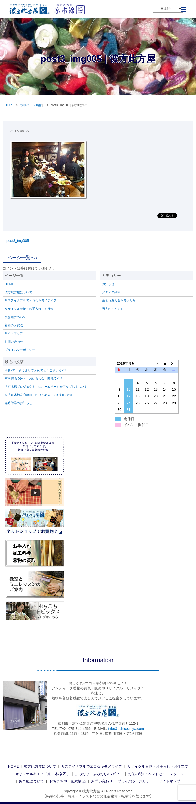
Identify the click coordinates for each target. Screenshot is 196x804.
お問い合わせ (14, 341)
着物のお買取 (14, 325)
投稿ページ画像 (31, 105)
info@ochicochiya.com (126, 729)
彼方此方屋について (18, 292)
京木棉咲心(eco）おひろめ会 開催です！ (34, 378)
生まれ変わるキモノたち (119, 300)
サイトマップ (14, 333)
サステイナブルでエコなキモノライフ (31, 300)
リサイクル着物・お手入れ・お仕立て (31, 309)
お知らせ (108, 284)
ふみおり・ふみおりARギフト (99, 774)
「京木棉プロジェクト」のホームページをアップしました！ (46, 386)
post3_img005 (17, 241)
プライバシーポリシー (20, 350)
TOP (9, 105)
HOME (9, 284)
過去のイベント (113, 309)
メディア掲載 (111, 292)
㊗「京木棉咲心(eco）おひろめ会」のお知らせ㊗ (38, 395)
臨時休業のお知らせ (18, 403)
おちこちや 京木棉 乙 (67, 781)
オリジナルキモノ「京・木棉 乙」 (42, 774)
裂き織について (15, 317)
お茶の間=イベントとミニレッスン (156, 774)
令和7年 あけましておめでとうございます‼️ (35, 370)
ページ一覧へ (21, 257)
